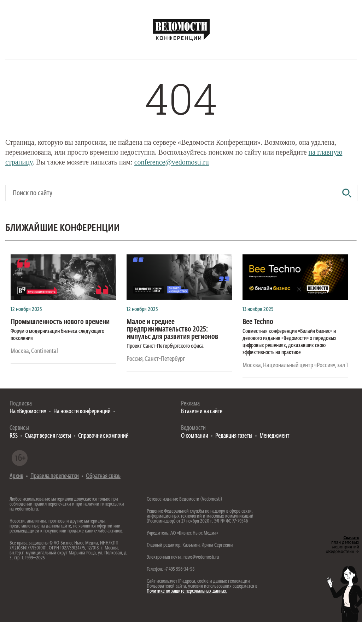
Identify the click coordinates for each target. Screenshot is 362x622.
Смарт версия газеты (48, 436)
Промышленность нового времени (60, 322)
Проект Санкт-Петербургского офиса (165, 346)
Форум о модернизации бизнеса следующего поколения (57, 335)
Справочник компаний (103, 436)
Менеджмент (274, 436)
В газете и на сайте (201, 412)
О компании (194, 436)
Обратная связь (103, 476)
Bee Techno (258, 322)
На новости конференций (82, 412)
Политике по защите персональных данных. (187, 591)
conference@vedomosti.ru (171, 162)
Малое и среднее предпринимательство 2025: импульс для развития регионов (172, 329)
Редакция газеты (233, 436)
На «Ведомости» (28, 412)
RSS (14, 436)
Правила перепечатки (54, 476)
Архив (16, 476)
